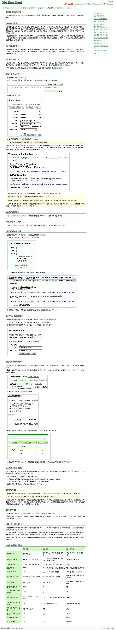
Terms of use (106, 628)
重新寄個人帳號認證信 (101, 32)
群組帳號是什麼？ (99, 13)
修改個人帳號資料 (99, 24)
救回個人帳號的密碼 (100, 29)
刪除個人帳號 (98, 43)
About (112, 628)
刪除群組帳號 (98, 40)
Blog (83, 4)
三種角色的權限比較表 (101, 50)
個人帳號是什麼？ (99, 16)
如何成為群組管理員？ (101, 35)
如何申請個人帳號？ (100, 21)
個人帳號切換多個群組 (101, 38)
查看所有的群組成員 (100, 27)
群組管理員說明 (57, 68)
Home (90, 4)
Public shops (97, 4)
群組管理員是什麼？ (100, 19)
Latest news (78, 4)
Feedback (110, 4)
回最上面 (97, 53)
